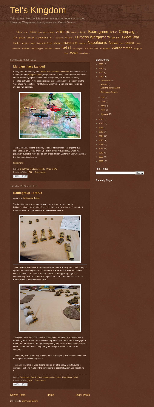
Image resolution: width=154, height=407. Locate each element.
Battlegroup (25, 377)
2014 (101, 136)
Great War (24, 169)
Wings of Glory (35, 75)
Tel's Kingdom (38, 10)
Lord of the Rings (44, 43)
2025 (101, 68)
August (104, 84)
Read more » (18, 163)
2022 (101, 72)
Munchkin (82, 43)
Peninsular (16, 49)
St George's (77, 49)
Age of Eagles (48, 32)
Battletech (75, 32)
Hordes (16, 43)
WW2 (74, 53)
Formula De (59, 38)
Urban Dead (88, 49)
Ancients (62, 32)
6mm (40, 32)
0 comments (40, 172)
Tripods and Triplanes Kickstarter (54, 72)
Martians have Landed (29, 66)
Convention (42, 37)
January (104, 114)
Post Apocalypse (37, 49)
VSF (96, 48)
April (103, 110)
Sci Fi (66, 48)
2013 (101, 140)
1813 (26, 32)
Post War (48, 49)
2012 (101, 144)
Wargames (105, 48)
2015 (101, 132)
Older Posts (83, 394)
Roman (57, 49)
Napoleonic (97, 42)
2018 (101, 119)
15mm (19, 32)
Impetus (25, 43)
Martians (58, 43)
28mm (33, 32)
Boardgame (98, 31)
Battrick (83, 32)
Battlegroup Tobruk (31, 198)
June (103, 101)
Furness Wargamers (92, 37)
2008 (101, 161)
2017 (101, 123)
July (103, 97)
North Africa (67, 377)
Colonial (30, 37)
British (33, 377)
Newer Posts (17, 394)
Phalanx (25, 48)
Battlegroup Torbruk (27, 192)
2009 (101, 157)
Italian (33, 43)
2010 (101, 153)
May (103, 106)
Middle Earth (70, 43)
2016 (101, 128)
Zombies (84, 53)
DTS (51, 38)
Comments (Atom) (30, 401)
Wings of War (51, 169)
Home (50, 394)
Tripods (41, 169)
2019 (101, 77)
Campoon (19, 37)
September (106, 80)
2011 (101, 148)
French (69, 37)
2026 (101, 64)
